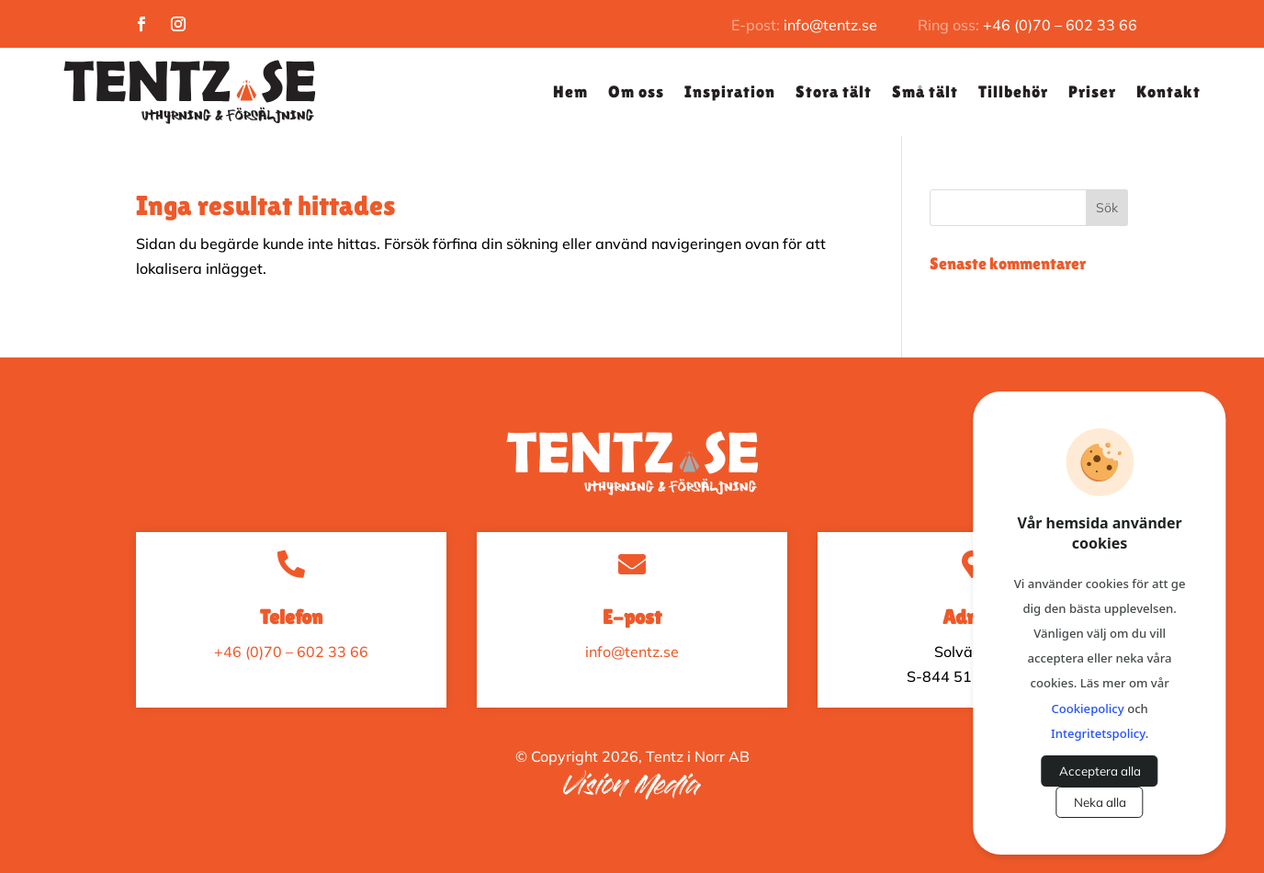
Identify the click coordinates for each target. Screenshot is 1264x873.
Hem (570, 91)
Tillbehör (1013, 91)
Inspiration (729, 91)
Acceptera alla (1100, 771)
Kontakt (1168, 91)
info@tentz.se (830, 25)
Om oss (636, 91)
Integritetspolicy (1098, 733)
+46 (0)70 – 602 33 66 (1060, 25)
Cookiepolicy (1087, 708)
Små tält (925, 91)
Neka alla (1100, 802)
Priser (1092, 91)
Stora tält (834, 91)
